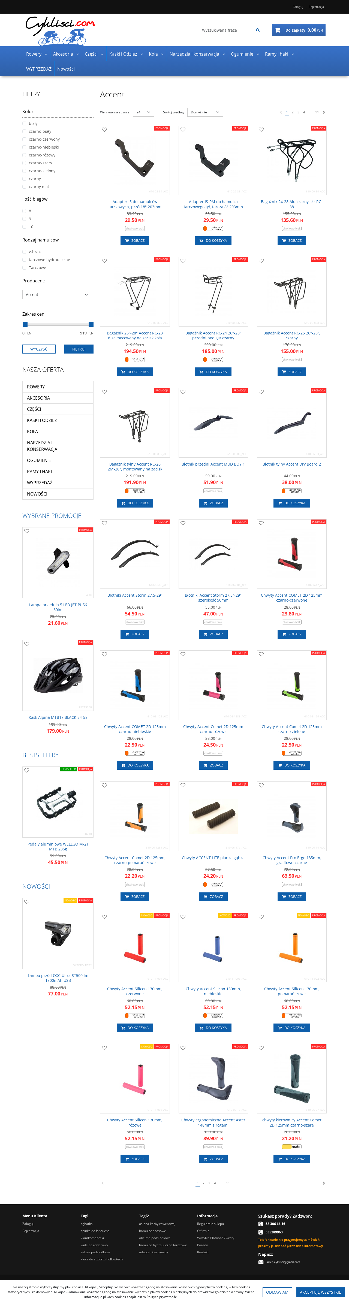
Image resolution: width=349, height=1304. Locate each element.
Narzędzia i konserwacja (194, 54)
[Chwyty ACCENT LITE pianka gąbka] (213, 857)
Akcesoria (63, 54)
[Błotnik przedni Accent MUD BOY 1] (213, 464)
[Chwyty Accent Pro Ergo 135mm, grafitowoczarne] (292, 860)
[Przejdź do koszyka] (304, 30)
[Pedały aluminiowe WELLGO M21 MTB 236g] (58, 847)
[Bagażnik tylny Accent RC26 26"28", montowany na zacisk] (135, 467)
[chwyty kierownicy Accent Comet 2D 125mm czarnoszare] (292, 1122)
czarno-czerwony (41, 139)
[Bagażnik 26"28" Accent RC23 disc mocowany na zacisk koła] (135, 335)
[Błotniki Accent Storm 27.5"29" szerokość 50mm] (213, 598)
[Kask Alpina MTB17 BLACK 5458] (58, 717)
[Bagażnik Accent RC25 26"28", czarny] (292, 335)
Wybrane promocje (51, 515)
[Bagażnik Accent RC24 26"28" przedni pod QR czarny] (213, 335)
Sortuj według (174, 112)
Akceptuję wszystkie (320, 1292)
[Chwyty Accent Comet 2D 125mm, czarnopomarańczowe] (135, 860)
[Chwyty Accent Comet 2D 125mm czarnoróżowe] (213, 729)
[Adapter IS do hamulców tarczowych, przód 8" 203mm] (135, 204)
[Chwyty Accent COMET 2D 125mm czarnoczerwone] (292, 598)
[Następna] (324, 112)
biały (30, 123)
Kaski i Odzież (123, 54)
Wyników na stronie (115, 112)
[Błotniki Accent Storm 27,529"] (135, 595)
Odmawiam (277, 1292)
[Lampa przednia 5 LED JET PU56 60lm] (58, 607)
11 (317, 112)
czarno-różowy (38, 155)
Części (91, 54)
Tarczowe (34, 267)
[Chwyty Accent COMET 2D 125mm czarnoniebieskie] (135, 729)
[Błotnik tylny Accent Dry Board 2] (292, 464)
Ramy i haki (276, 54)
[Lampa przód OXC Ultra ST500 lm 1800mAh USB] (58, 978)
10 (27, 226)
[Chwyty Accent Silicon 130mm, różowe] (135, 1122)
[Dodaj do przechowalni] (104, 130)
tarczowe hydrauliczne (46, 259)
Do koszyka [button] (213, 240)
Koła (153, 54)
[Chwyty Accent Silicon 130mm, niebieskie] (213, 991)
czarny (31, 178)
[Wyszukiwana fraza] (226, 30)
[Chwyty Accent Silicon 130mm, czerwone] (135, 991)
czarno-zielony (38, 170)
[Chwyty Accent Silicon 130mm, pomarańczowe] (292, 991)
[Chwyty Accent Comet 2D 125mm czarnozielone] (292, 729)
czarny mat (35, 186)
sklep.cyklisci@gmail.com (283, 1262)
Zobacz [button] (135, 240)
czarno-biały (36, 131)
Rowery (33, 54)
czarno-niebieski (40, 147)
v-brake (32, 251)
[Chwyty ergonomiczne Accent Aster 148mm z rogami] (213, 1122)
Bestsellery (40, 755)
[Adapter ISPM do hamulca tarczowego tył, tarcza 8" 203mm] (213, 204)
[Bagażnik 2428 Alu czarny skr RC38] (292, 204)
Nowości (66, 69)
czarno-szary (37, 162)
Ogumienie (242, 54)
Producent (33, 280)
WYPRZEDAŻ (39, 69)
